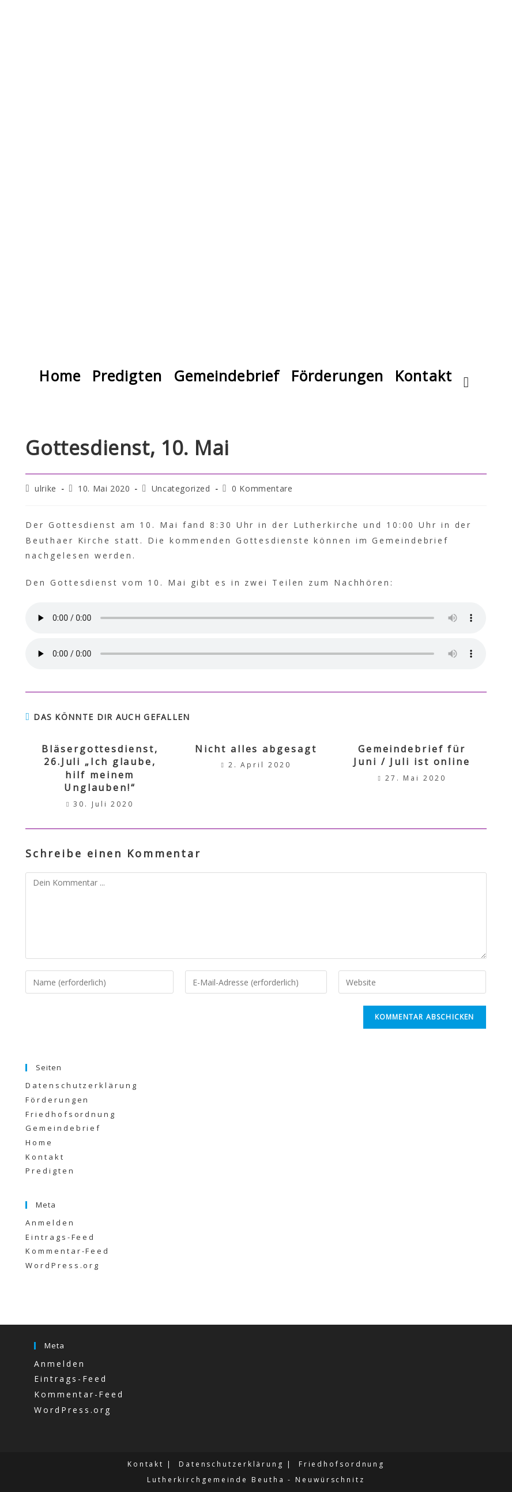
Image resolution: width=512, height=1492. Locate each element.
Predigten (49, 1170)
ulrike (46, 488)
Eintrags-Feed (60, 1237)
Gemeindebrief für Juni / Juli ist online (411, 755)
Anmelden (49, 1222)
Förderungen (57, 1099)
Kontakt (44, 1157)
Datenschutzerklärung (81, 1085)
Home (39, 1142)
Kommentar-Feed (67, 1251)
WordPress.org (62, 1265)
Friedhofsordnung (70, 1114)
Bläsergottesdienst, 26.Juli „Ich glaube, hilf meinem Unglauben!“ (100, 768)
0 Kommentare (262, 488)
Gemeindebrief (63, 1128)
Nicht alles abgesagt (256, 749)
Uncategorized (181, 488)
